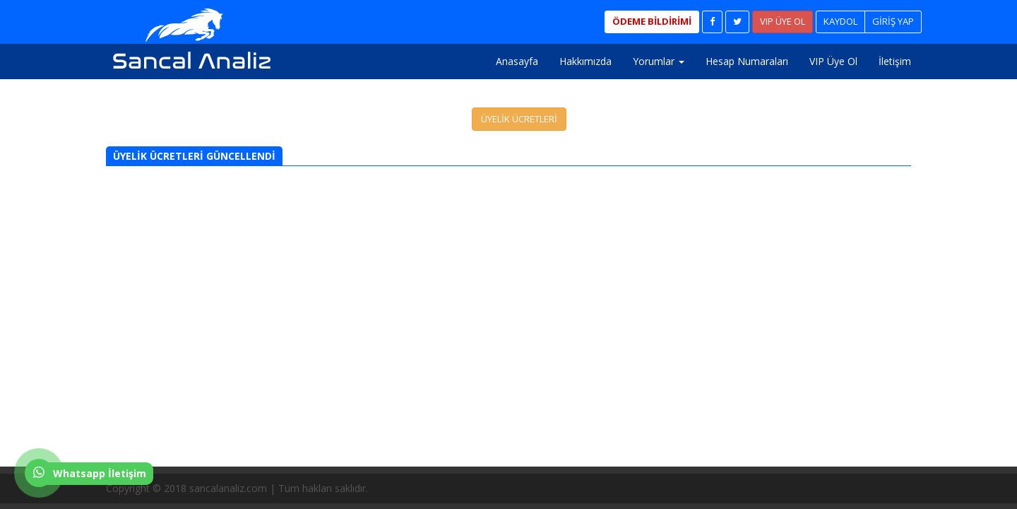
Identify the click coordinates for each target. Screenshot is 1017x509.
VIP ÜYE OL (782, 21)
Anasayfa (517, 61)
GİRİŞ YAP (893, 21)
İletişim (895, 61)
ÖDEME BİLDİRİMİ (651, 21)
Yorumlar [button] (658, 61)
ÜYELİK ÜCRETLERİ (519, 118)
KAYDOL (840, 21)
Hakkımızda (585, 61)
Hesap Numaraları (747, 61)
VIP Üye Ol (833, 61)
